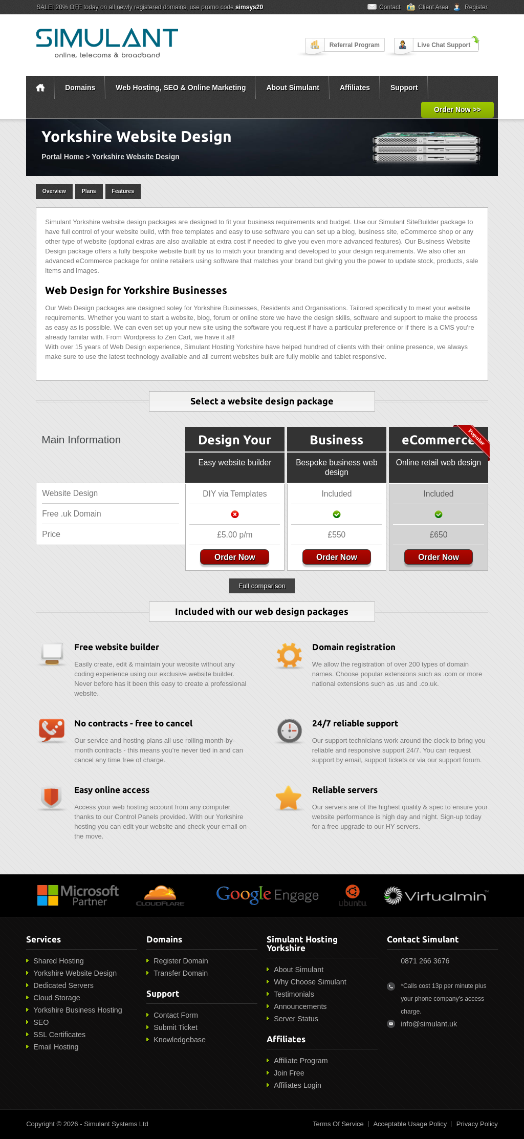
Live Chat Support (444, 45)
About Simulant (292, 87)
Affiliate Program (301, 1061)
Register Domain (181, 961)
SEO (41, 1022)
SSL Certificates (59, 1034)
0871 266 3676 (425, 961)
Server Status (296, 1019)
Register (476, 7)
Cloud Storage (56, 998)
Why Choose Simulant (310, 982)
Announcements (300, 1006)
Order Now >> (457, 109)
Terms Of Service (338, 1124)
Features (123, 191)
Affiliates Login (297, 1085)
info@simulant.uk (429, 1024)
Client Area (433, 7)
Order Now (234, 557)
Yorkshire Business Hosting (77, 1010)
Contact (389, 7)
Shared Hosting (58, 961)
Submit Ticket (176, 1027)
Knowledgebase (180, 1040)
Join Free (289, 1073)
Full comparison (262, 586)
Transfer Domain (181, 973)
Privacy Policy (477, 1124)
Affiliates (355, 87)
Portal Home (62, 157)
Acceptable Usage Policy (410, 1124)
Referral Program (355, 45)
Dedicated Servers (63, 985)
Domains (80, 87)
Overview (54, 191)
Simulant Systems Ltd (116, 1124)
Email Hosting (55, 1047)
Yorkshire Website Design (135, 157)
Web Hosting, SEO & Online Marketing (181, 87)
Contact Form (176, 1015)
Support (404, 87)
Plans (89, 191)
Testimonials (294, 994)
